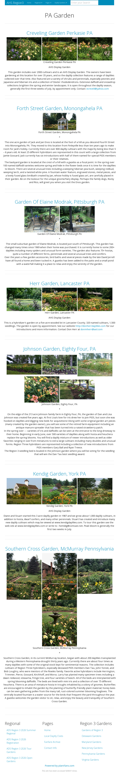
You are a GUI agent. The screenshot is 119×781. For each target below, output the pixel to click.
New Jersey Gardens (92, 747)
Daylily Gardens (61, 3)
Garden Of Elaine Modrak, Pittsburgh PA (59, 201)
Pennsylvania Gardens (93, 753)
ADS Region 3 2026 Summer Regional (21, 732)
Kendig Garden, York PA (59, 473)
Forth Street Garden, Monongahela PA (59, 108)
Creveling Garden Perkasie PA (59, 32)
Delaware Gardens (91, 736)
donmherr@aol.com (91, 329)
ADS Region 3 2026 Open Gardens (19, 759)
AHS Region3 (15, 3)
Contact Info (50, 747)
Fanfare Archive (52, 742)
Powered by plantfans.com (59, 765)
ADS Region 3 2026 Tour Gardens (19, 750)
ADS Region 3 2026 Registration (16, 741)
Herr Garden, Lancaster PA (59, 283)
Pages (48, 3)
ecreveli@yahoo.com (97, 88)
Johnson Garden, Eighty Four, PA (59, 348)
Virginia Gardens (90, 759)
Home (29, 3)
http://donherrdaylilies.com (91, 326)
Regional (38, 3)
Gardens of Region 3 (92, 730)
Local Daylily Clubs (53, 736)
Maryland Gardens (91, 742)
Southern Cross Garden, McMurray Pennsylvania (59, 548)
